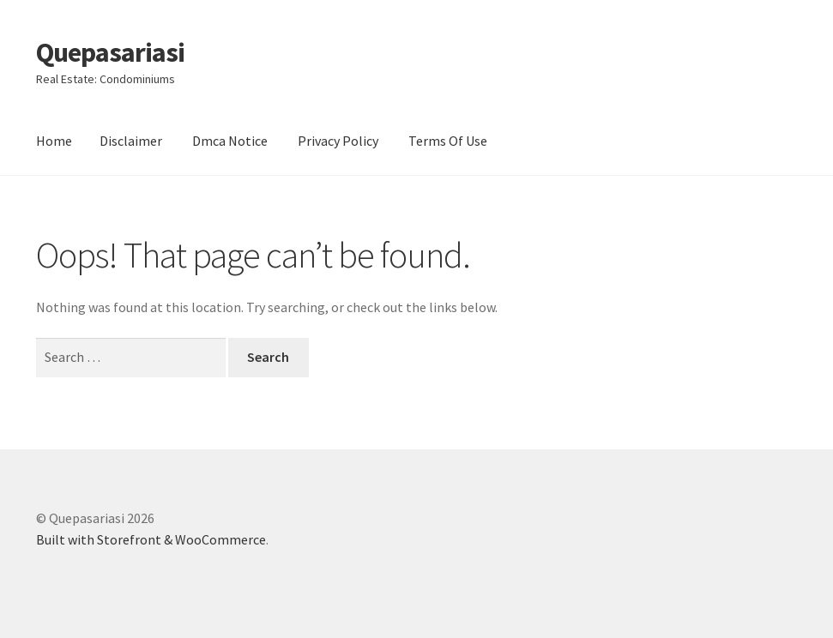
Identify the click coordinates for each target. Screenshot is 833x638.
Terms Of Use (447, 140)
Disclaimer (131, 140)
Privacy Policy (338, 140)
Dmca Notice (230, 140)
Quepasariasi (110, 52)
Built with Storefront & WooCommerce (151, 539)
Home (54, 140)
